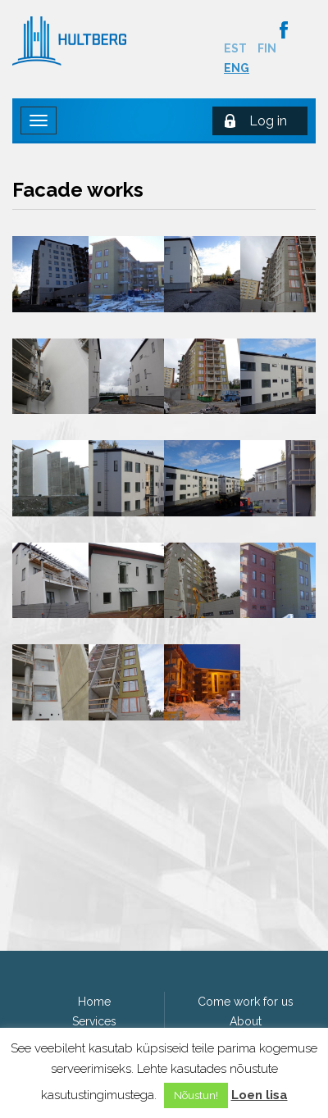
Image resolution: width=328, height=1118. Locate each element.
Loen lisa (259, 1095)
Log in (268, 121)
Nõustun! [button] (196, 1095)
